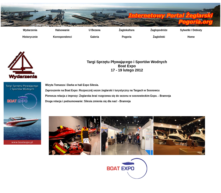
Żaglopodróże (159, 30)
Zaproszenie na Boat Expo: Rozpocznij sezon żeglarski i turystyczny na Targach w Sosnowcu (102, 90)
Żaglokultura (126, 30)
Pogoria (126, 36)
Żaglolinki (159, 36)
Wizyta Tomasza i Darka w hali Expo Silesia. (72, 85)
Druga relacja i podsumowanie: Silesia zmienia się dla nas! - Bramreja (88, 101)
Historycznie (30, 36)
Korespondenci (62, 36)
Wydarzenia (30, 30)
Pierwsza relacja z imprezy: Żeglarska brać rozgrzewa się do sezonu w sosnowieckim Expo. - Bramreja (108, 95)
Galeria (94, 36)
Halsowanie (62, 30)
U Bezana (94, 30)
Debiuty (197, 30)
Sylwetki (185, 30)
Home (191, 36)
